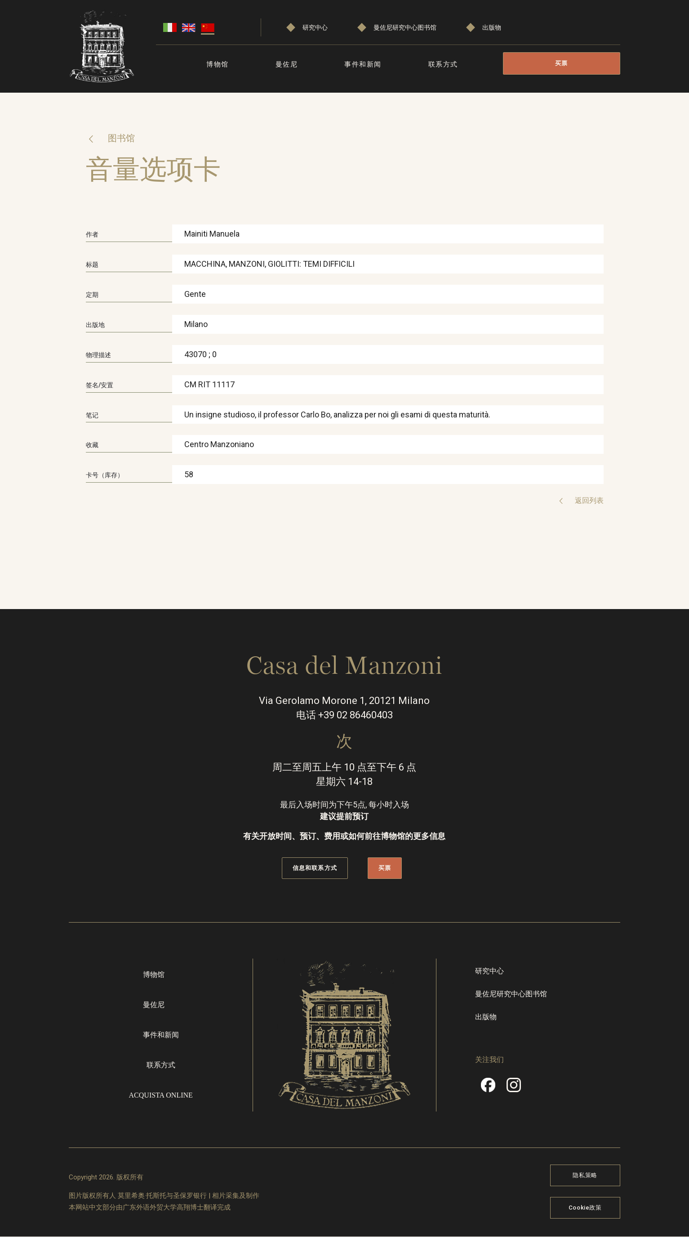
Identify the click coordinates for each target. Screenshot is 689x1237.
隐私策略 (585, 1175)
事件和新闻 (363, 64)
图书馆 (120, 138)
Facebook (488, 1088)
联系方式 (443, 64)
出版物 (491, 27)
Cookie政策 (585, 1207)
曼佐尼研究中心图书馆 (404, 27)
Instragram (514, 1088)
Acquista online (161, 1095)
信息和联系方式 (315, 868)
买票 (561, 63)
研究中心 (315, 27)
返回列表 (588, 500)
